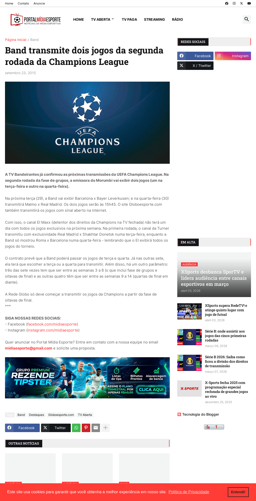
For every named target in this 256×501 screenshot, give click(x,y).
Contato (23, 3)
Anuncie (39, 3)
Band (34, 40)
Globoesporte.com (61, 415)
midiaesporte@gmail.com (28, 348)
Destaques (36, 415)
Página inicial (15, 40)
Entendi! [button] (238, 492)
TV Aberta (100, 19)
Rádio (177, 19)
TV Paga (129, 19)
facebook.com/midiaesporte (52, 324)
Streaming (154, 19)
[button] (246, 19)
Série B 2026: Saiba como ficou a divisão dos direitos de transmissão (226, 361)
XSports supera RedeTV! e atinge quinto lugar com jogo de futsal (226, 310)
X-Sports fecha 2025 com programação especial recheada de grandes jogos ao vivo (226, 389)
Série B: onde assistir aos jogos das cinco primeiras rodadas (225, 335)
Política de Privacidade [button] (188, 492)
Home (9, 3)
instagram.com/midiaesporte (53, 330)
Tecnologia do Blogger (198, 414)
